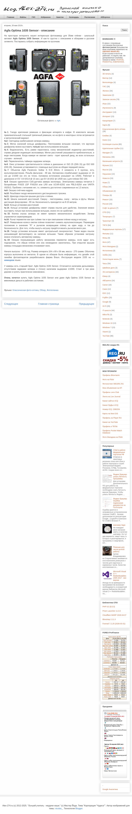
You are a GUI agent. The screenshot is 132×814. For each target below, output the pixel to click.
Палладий (108, 687)
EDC (104, 293)
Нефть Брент (108, 695)
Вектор (105, 78)
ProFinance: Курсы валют (114, 657)
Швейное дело (108, 268)
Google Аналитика (110, 789)
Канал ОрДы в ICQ (110, 405)
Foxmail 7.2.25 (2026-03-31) (113, 624)
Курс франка (107, 653)
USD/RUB (106, 661)
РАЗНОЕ (120, 60)
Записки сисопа (109, 99)
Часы (104, 263)
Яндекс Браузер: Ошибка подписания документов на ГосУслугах (120, 503)
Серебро (107, 684)
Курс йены (107, 655)
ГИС (33, 17)
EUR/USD (107, 669)
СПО (104, 212)
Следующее (11, 303)
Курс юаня (107, 649)
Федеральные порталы (112, 229)
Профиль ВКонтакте (111, 375)
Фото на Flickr (108, 379)
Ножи (104, 183)
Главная (10, 17)
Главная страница (48, 303)
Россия (105, 204)
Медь (107, 693)
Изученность (107, 108)
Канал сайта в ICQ (110, 401)
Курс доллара (107, 640)
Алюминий (107, 689)
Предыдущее (86, 303)
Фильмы (105, 234)
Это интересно (108, 272)
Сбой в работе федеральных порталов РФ (119, 452)
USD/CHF (107, 672)
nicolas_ (59, 808)
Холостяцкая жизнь (110, 259)
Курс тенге (107, 647)
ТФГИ (104, 225)
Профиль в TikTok (110, 426)
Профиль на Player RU (112, 418)
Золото (107, 682)
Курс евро (108, 642)
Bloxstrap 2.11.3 (109, 619)
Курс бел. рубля (107, 646)
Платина (107, 686)
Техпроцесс (107, 217)
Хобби (105, 255)
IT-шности (106, 310)
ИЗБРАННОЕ (118, 62)
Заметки (60, 17)
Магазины (106, 157)
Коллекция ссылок (110, 144)
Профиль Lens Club (110, 392)
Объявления (107, 191)
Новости (105, 178)
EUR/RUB (106, 663)
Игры (104, 104)
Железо (105, 91)
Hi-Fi (104, 306)
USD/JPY (107, 674)
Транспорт (106, 221)
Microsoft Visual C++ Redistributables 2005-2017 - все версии (119, 575)
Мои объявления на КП (112, 388)
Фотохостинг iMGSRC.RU (113, 384)
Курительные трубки (111, 148)
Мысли (105, 170)
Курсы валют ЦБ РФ (114, 636)
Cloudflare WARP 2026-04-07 (114, 615)
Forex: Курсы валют (114, 667)
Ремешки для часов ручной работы (118, 549)
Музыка (105, 165)
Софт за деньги (109, 208)
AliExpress (105, 17)
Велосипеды (107, 82)
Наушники (106, 174)
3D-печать (106, 74)
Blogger (78, 808)
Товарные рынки (115, 678)
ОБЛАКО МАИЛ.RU (110, 51)
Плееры (105, 195)
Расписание (89, 17)
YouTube (106, 336)
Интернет (106, 116)
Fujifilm (105, 297)
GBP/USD (107, 670)
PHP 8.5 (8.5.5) (108, 607)
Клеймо (105, 136)
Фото (104, 242)
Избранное (46, 17)
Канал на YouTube (110, 422)
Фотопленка (52, 290)
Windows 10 (107, 323)
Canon (105, 285)
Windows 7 (106, 327)
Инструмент (107, 112)
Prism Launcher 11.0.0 (111, 611)
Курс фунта (107, 644)
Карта (104, 125)
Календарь (74, 17)
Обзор (43, 290)
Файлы (23, 17)
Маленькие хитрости (111, 161)
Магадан (106, 153)
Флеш (104, 238)
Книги (104, 140)
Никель (107, 691)
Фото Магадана (108, 246)
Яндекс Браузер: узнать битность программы (120, 476)
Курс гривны (107, 651)
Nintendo (106, 319)
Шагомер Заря (119, 525)
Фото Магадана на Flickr (112, 437)
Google (105, 302)
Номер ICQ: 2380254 (111, 409)
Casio (104, 289)
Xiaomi (105, 332)
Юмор (105, 276)
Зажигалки (106, 95)
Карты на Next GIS (110, 414)
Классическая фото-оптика (26, 290)
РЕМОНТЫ (107, 62)
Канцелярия (107, 121)
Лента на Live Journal (111, 397)
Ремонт (105, 200)
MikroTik (105, 315)
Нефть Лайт (107, 696)
